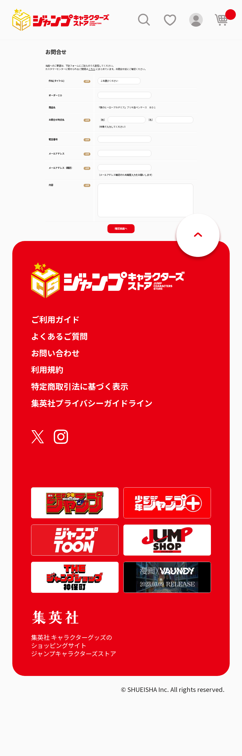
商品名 (52, 107)
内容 (51, 184)
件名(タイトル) (56, 80)
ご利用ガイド (55, 319)
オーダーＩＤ (55, 95)
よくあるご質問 (59, 336)
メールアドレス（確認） (61, 167)
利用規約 (47, 369)
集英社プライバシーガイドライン (91, 403)
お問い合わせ (55, 353)
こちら (91, 69)
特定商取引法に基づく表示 (79, 386)
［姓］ (102, 119)
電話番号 (53, 139)
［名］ (150, 119)
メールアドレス (56, 153)
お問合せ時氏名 (56, 119)
